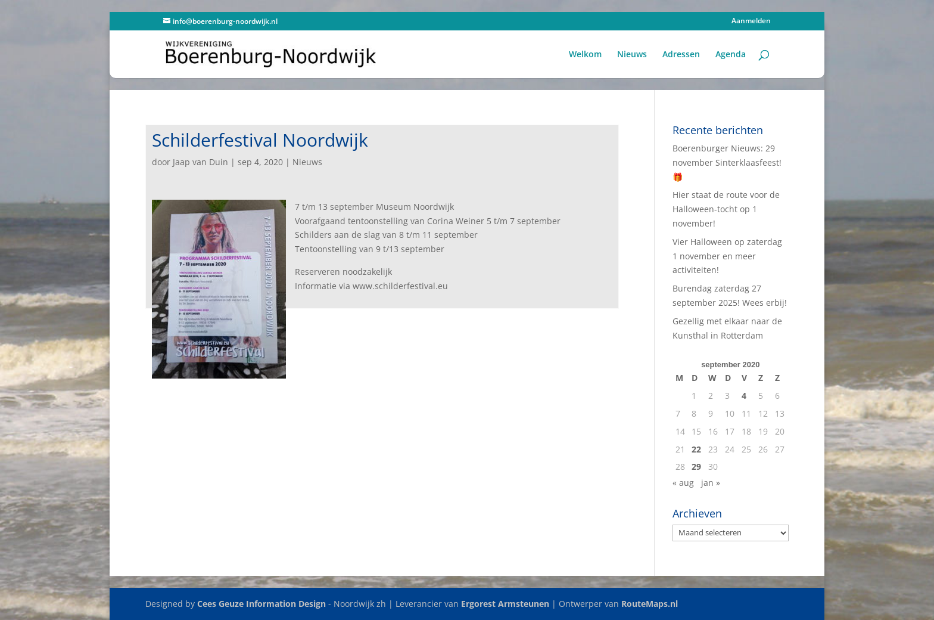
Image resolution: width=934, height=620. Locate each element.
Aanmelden (751, 21)
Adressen (681, 55)
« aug (683, 482)
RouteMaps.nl (649, 603)
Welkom (585, 55)
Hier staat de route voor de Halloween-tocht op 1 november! (726, 209)
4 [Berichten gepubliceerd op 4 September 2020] (744, 395)
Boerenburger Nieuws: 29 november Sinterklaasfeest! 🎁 (727, 162)
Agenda (730, 55)
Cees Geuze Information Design (261, 603)
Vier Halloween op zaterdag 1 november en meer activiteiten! (727, 256)
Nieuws (632, 55)
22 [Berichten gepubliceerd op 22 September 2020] (696, 449)
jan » (710, 482)
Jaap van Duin (200, 162)
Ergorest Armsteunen (505, 603)
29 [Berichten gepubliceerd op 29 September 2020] (696, 466)
